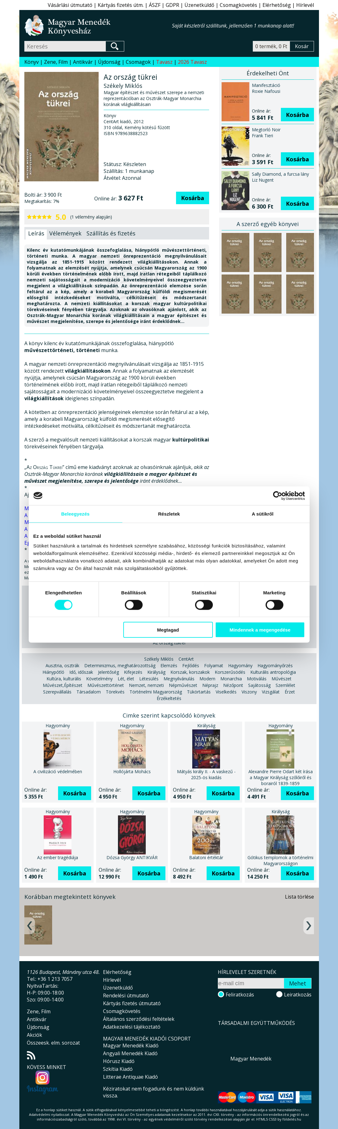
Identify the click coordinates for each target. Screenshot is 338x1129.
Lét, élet (126, 679)
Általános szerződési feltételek (138, 1019)
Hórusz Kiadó (119, 1061)
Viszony (249, 692)
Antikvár (83, 61)
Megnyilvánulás (179, 679)
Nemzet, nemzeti (146, 685)
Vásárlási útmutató (70, 5)
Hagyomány (240, 665)
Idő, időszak (81, 672)
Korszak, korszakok (190, 672)
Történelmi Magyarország (156, 692)
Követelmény (99, 679)
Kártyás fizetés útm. (121, 5)
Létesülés (149, 679)
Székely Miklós (159, 659)
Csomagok (138, 61)
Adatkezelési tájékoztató (131, 1026)
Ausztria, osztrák (62, 665)
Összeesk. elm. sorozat (53, 1042)
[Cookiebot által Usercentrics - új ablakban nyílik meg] (277, 495)
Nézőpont (233, 685)
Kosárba (192, 198)
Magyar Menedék (251, 1058)
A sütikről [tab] (263, 513)
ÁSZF (154, 5)
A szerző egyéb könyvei (268, 224)
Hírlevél (305, 5)
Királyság (156, 672)
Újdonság (109, 61)
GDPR (172, 5)
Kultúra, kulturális (64, 679)
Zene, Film (56, 61)
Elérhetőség (276, 5)
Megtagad (168, 630)
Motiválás (257, 679)
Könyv (31, 61)
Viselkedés (226, 692)
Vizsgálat (271, 692)
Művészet (281, 679)
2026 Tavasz (192, 61)
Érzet (290, 692)
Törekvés (115, 692)
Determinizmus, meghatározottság (119, 665)
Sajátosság (259, 685)
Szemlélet (285, 685)
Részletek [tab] (169, 513)
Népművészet (183, 685)
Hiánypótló (53, 672)
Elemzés (168, 665)
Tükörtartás (199, 692)
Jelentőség (108, 672)
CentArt (186, 659)
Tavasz (164, 61)
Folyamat (213, 665)
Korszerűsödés (230, 672)
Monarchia (231, 679)
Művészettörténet (105, 685)
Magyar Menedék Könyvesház (98, 25)
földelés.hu (291, 1119)
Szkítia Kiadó (118, 1069)
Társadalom (88, 692)
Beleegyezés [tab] (75, 513)
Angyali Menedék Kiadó (130, 1053)
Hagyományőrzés (275, 665)
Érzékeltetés (169, 698)
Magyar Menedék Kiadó (131, 1045)
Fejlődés (190, 665)
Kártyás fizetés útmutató (132, 1003)
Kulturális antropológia (273, 672)
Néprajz (210, 685)
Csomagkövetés (238, 5)
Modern (207, 679)
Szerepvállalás (57, 692)
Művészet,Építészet (62, 685)
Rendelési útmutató (126, 995)
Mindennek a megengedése (259, 630)
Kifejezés (133, 672)
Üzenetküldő (199, 5)
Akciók (34, 1034)
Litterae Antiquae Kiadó (130, 1076)
